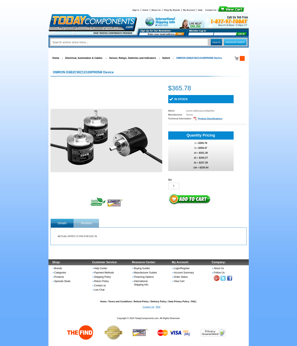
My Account (189, 10)
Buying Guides (142, 268)
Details (62, 223)
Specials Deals (62, 281)
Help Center (100, 268)
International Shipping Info (141, 283)
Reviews (86, 223)
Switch (166, 58)
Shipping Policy (102, 276)
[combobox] (149, 42)
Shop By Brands (172, 10)
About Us (156, 10)
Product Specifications (210, 118)
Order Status (181, 276)
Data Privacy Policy (178, 301)
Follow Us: (219, 272)
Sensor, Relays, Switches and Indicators (132, 58)
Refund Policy (141, 301)
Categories (60, 272)
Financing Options (144, 276)
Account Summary (184, 272)
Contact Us (210, 10)
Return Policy (101, 281)
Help (200, 10)
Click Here (163, 25)
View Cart (224, 10)
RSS (158, 307)
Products (59, 276)
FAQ (193, 301)
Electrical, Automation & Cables (84, 58)
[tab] (62, 223)
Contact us (100, 285)
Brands (58, 268)
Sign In (135, 10)
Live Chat (99, 289)
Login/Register (182, 268)
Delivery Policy (158, 301)
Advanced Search (235, 42)
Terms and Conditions (120, 301)
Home (145, 10)
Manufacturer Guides (145, 272)
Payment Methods (104, 272)
